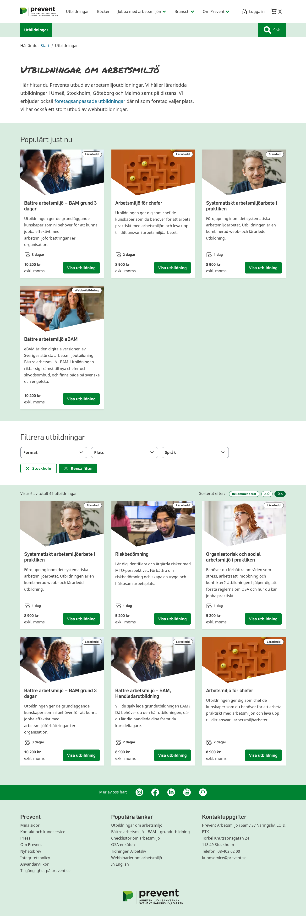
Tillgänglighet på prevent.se (45, 870)
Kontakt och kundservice (42, 831)
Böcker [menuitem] (103, 11)
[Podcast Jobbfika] (203, 792)
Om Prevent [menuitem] (216, 11)
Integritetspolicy (35, 857)
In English (120, 864)
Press (25, 838)
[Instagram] (139, 792)
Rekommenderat (244, 494)
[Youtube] (187, 792)
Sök (272, 30)
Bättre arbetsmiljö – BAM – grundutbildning (150, 831)
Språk (195, 452)
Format (53, 452)
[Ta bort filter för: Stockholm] (38, 468)
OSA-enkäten (123, 844)
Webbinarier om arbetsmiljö (136, 857)
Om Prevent (31, 844)
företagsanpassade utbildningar (90, 101)
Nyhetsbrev (30, 851)
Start (45, 45)
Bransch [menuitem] (185, 11)
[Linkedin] (171, 792)
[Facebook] (155, 792)
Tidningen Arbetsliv (128, 851)
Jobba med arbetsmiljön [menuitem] (142, 11)
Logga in (253, 11)
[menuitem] (39, 11)
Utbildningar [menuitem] (77, 11)
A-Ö (266, 494)
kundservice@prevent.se (224, 857)
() (277, 11)
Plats (124, 452)
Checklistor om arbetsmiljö (135, 838)
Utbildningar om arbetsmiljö (137, 825)
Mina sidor (30, 825)
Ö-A (280, 494)
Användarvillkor (34, 864)
